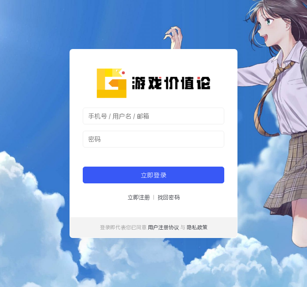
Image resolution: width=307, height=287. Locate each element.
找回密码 (168, 197)
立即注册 (139, 197)
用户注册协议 (163, 227)
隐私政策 (197, 227)
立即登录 (153, 175)
